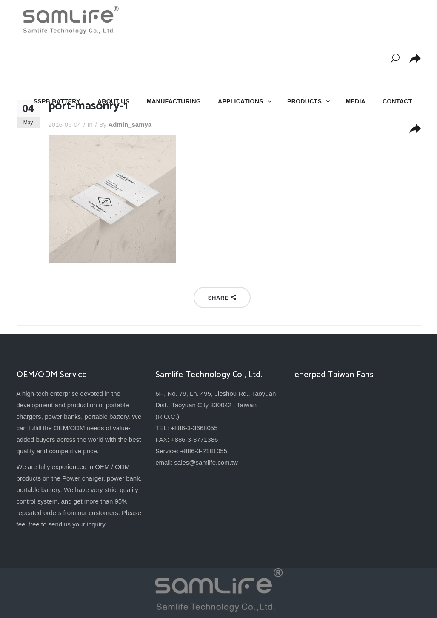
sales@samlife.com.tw (205, 462)
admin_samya (129, 124)
